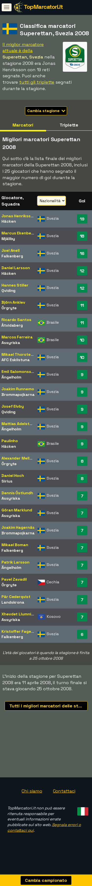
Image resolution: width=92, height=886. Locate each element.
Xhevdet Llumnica (18, 614)
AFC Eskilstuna (15, 359)
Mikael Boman (14, 544)
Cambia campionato (46, 880)
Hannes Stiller (14, 285)
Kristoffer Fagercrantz (23, 631)
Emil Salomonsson (18, 371)
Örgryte (9, 308)
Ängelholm (11, 377)
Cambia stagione (46, 110)
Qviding (8, 290)
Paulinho (9, 440)
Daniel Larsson (15, 267)
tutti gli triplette (36, 82)
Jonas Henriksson (18, 216)
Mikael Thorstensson (21, 354)
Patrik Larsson (15, 562)
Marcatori (23, 125)
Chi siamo (32, 797)
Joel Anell (10, 250)
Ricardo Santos (16, 319)
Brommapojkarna (18, 394)
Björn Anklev (13, 302)
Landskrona (12, 602)
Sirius (6, 481)
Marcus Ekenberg (18, 233)
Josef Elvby (12, 406)
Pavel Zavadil (14, 579)
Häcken (8, 221)
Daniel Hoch (12, 475)
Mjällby (8, 238)
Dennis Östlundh (17, 492)
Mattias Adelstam (18, 423)
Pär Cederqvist (15, 596)
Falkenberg (12, 256)
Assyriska (10, 342)
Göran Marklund (16, 510)
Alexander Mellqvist (20, 458)
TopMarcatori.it (43, 7)
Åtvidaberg (12, 325)
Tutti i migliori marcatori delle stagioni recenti (48, 706)
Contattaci (64, 797)
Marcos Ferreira (17, 337)
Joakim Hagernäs (18, 527)
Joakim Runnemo (17, 388)
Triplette (69, 125)
